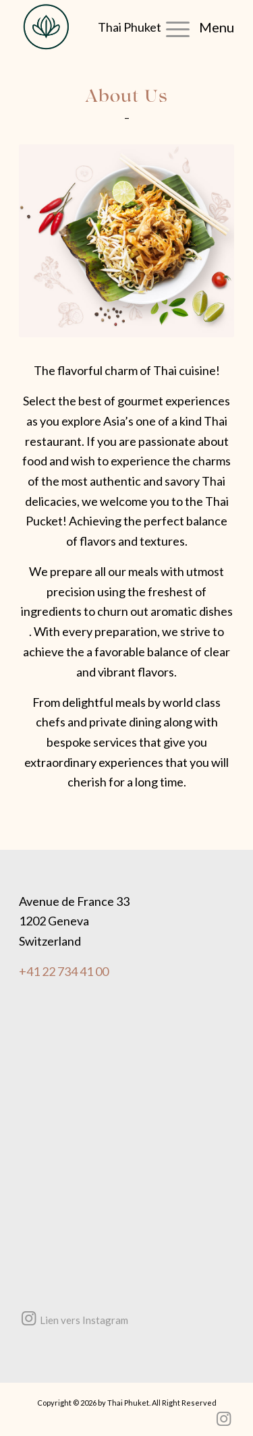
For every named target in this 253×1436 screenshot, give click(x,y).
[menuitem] (193, 27)
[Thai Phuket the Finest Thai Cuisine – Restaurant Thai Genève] (58, 27)
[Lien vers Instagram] (28, 1319)
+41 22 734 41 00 (64, 971)
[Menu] (193, 27)
